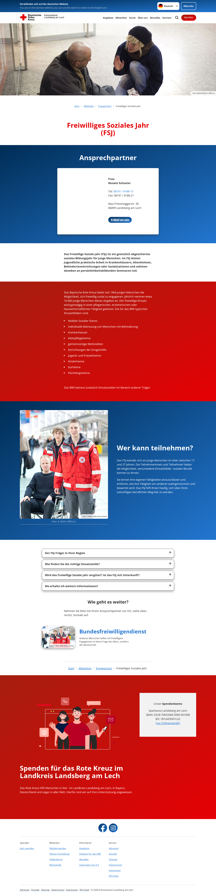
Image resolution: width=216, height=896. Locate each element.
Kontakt (113, 853)
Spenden (188, 17)
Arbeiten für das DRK (90, 853)
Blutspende (55, 864)
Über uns (143, 17)
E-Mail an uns (120, 220)
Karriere (166, 17)
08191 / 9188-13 (123, 191)
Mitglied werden (57, 848)
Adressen (114, 848)
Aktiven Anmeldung (59, 853)
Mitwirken (121, 17)
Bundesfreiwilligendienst (112, 631)
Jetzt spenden (27, 848)
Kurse (132, 17)
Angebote (108, 17)
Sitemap (113, 859)
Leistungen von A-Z (89, 864)
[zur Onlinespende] (168, 723)
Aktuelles (155, 17)
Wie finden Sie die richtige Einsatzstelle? (72, 564)
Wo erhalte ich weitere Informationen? (71, 586)
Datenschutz (115, 864)
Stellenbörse (56, 859)
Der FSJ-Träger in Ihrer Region (65, 553)
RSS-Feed (113, 876)
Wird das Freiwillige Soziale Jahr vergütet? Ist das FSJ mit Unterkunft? (92, 575)
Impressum (115, 870)
